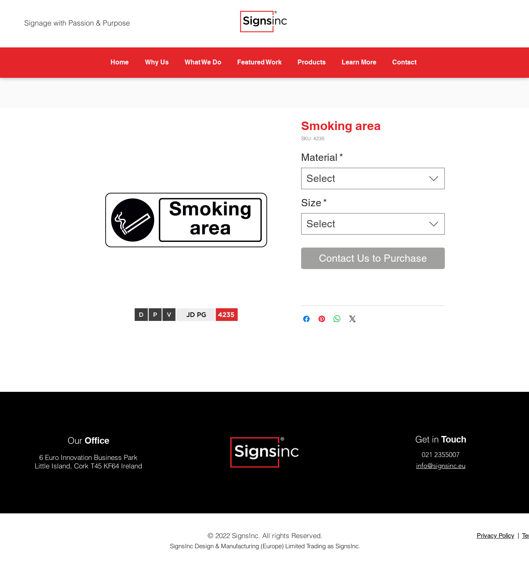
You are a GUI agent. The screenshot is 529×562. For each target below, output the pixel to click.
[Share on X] (352, 319)
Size (314, 203)
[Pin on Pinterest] (322, 319)
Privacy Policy (495, 535)
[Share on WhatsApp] (337, 319)
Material (322, 157)
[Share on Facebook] (306, 319)
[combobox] (373, 178)
